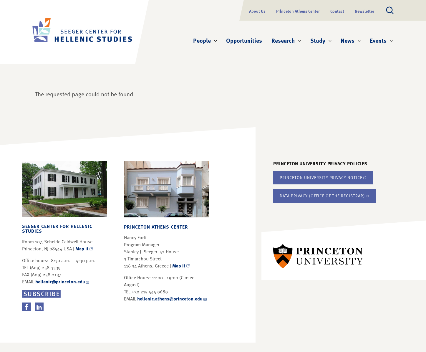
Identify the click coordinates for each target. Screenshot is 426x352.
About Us (257, 11)
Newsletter (364, 11)
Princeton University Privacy (323, 177)
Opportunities (244, 40)
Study (317, 40)
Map (84, 248)
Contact (337, 11)
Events (378, 40)
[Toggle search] (389, 10)
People (202, 40)
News (347, 40)
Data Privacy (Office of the (324, 196)
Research (283, 40)
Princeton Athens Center (298, 11)
